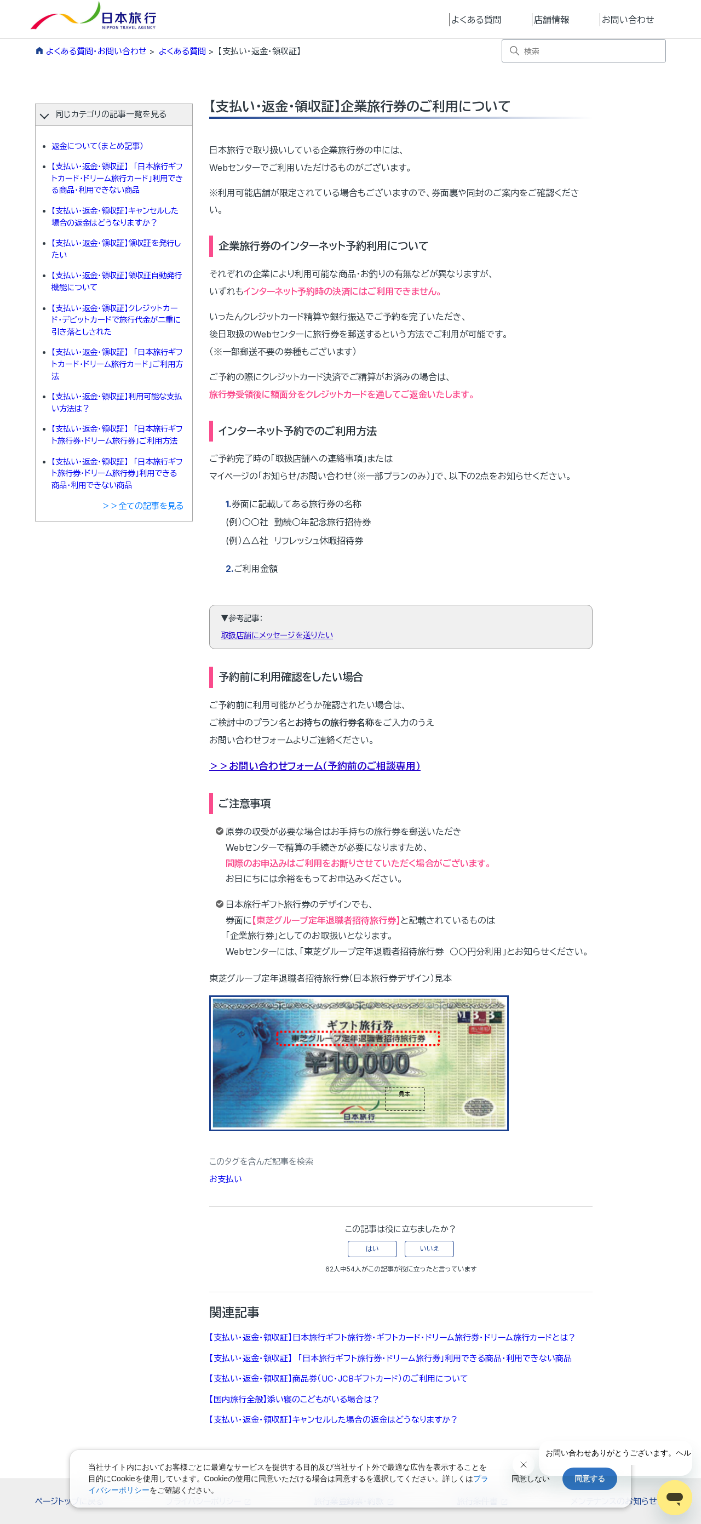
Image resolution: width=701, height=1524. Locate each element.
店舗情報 (551, 19)
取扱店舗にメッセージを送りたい (277, 635)
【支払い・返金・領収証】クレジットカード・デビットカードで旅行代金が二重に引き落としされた (116, 319)
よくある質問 (476, 19)
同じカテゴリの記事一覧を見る (110, 114)
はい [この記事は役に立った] (372, 1249)
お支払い (225, 1179)
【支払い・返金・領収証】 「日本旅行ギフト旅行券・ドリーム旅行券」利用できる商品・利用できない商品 (117, 473)
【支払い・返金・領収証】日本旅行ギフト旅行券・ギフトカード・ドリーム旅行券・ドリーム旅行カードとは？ (392, 1337)
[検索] (583, 51)
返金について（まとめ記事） (97, 146)
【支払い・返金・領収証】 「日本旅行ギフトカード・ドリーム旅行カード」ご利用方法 (117, 363)
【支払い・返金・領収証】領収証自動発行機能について (116, 281)
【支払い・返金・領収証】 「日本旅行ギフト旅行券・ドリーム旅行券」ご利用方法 (117, 434)
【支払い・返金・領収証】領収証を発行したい (116, 249)
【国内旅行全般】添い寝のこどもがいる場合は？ (294, 1399)
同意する (589, 1478)
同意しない (531, 1478)
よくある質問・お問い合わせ (96, 51)
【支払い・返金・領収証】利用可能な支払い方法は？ (116, 402)
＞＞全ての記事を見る (142, 506)
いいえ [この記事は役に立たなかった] (429, 1249)
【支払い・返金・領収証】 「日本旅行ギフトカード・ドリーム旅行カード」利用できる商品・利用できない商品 (117, 178)
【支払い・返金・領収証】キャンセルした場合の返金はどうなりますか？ (115, 216)
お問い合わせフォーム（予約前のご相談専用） (325, 766)
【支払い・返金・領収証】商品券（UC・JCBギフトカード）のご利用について (338, 1378)
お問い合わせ (628, 19)
